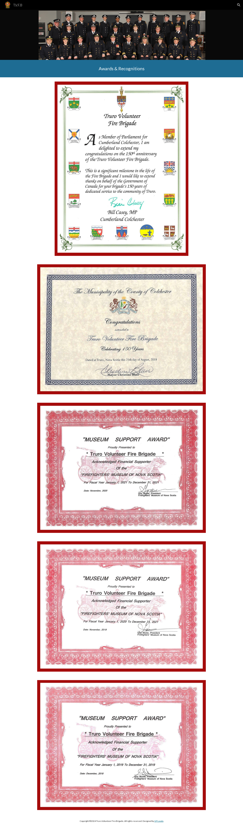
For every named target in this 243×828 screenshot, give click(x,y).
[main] (121, 68)
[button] (239, 5)
